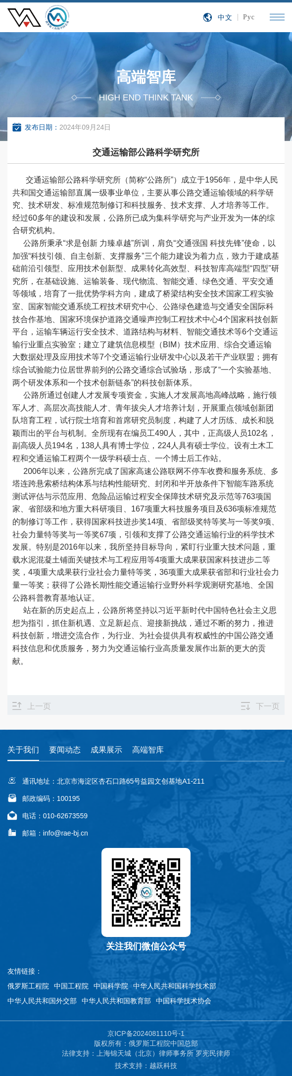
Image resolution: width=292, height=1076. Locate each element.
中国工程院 (71, 986)
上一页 (39, 706)
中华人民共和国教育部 (116, 1001)
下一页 (268, 706)
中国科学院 (111, 986)
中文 (225, 17)
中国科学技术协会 (183, 1001)
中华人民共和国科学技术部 (174, 986)
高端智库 (148, 750)
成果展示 (106, 750)
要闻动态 (65, 750)
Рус (249, 17)
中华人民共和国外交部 (42, 1001)
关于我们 (23, 750)
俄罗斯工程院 (28, 986)
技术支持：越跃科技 (146, 1066)
